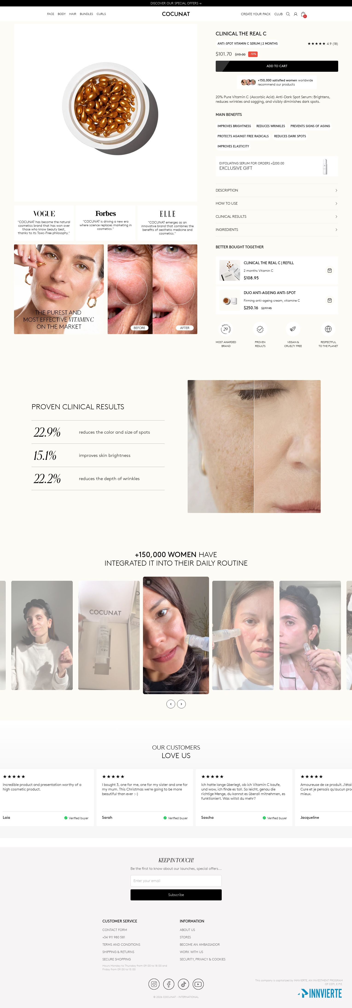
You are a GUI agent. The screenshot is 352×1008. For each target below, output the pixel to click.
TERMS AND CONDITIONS (121, 944)
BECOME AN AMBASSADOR (200, 944)
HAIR (72, 14)
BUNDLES (86, 14)
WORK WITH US (191, 952)
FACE (50, 14)
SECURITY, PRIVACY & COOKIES (202, 959)
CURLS (101, 14)
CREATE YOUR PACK (256, 14)
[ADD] (330, 270)
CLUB (278, 14)
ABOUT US (187, 930)
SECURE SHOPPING (116, 959)
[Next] (181, 704)
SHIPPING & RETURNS (118, 952)
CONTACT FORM (114, 930)
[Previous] (170, 704)
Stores (185, 937)
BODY (62, 14)
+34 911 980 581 (113, 937)
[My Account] (296, 14)
